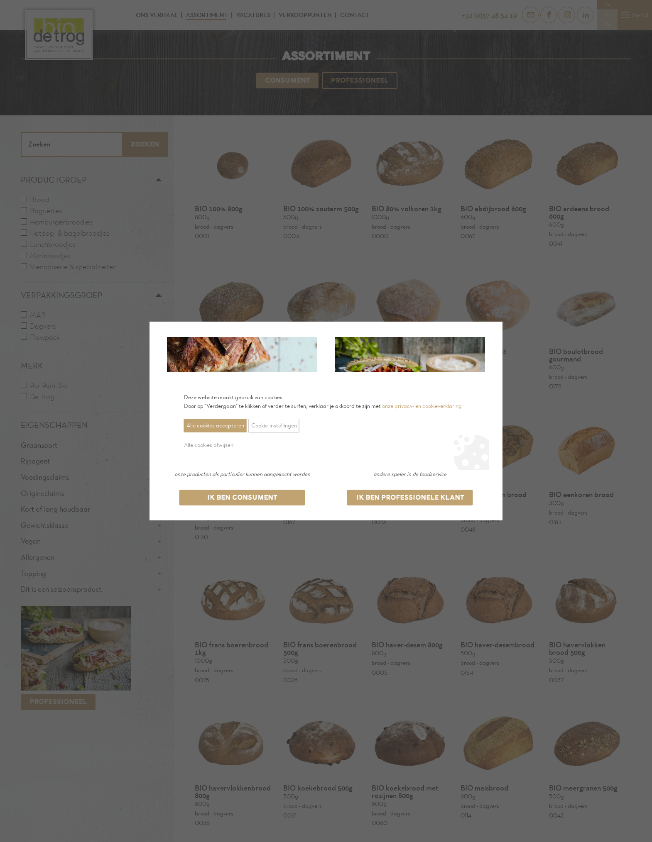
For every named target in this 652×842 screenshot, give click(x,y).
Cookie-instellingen (274, 425)
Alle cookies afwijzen (208, 445)
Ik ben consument (242, 497)
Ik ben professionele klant (410, 497)
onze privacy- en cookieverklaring (422, 406)
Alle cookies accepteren (215, 425)
